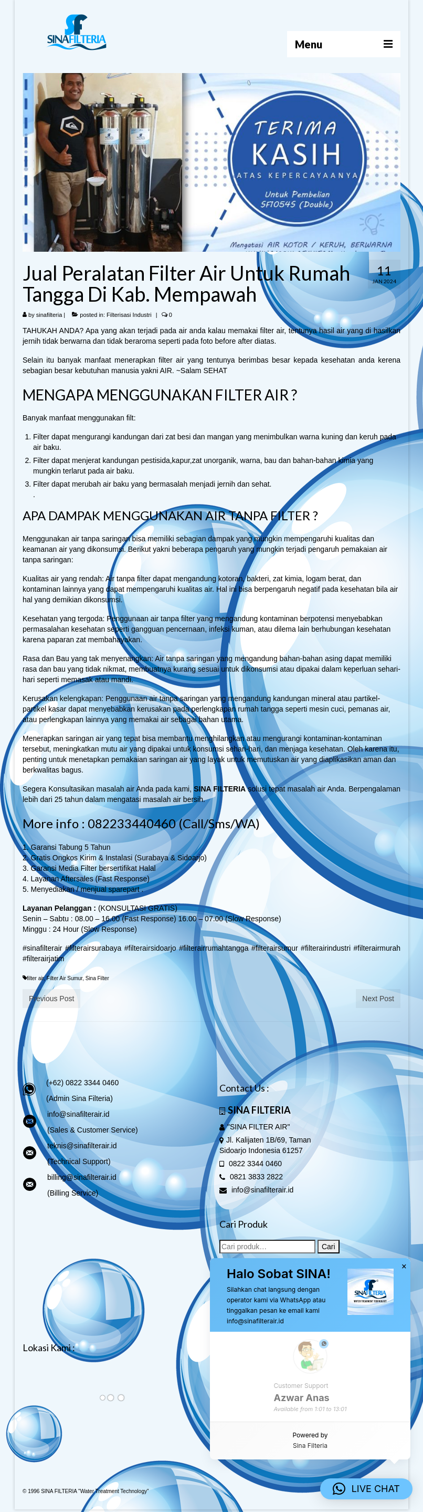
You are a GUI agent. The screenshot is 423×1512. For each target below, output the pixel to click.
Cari (328, 1246)
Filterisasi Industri (129, 315)
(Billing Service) (72, 1193)
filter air (35, 978)
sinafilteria (49, 315)
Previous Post (51, 998)
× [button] (404, 1266)
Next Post (378, 998)
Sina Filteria (310, 1445)
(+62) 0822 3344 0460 (82, 1082)
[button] (366, 1488)
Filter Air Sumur (64, 978)
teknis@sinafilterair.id (82, 1145)
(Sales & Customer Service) (92, 1130)
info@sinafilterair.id (78, 1114)
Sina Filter (97, 978)
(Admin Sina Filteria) (79, 1098)
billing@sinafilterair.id (82, 1177)
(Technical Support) (79, 1161)
